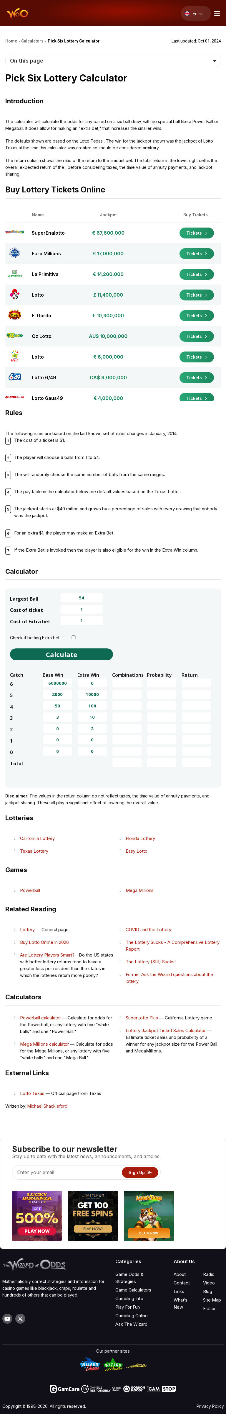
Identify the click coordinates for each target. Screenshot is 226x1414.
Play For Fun (127, 1307)
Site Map (212, 1300)
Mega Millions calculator (44, 1044)
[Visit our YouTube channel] (7, 1319)
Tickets (196, 233)
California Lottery (37, 838)
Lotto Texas (32, 1093)
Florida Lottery (140, 838)
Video (209, 1283)
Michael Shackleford (47, 1106)
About (180, 1274)
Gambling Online (131, 1315)
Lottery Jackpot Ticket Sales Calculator (166, 1030)
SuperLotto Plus (142, 1018)
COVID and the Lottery (148, 929)
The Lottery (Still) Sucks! (151, 962)
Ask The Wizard (131, 1324)
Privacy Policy (210, 1406)
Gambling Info (129, 1298)
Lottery (27, 929)
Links (179, 1291)
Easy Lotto (136, 851)
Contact (182, 1283)
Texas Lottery (34, 851)
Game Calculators (133, 1290)
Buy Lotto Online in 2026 (44, 942)
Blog (207, 1291)
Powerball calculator (40, 1018)
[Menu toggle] (216, 13)
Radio (209, 1274)
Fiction (210, 1308)
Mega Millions (140, 890)
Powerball (30, 890)
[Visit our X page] (20, 1319)
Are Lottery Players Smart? (47, 955)
